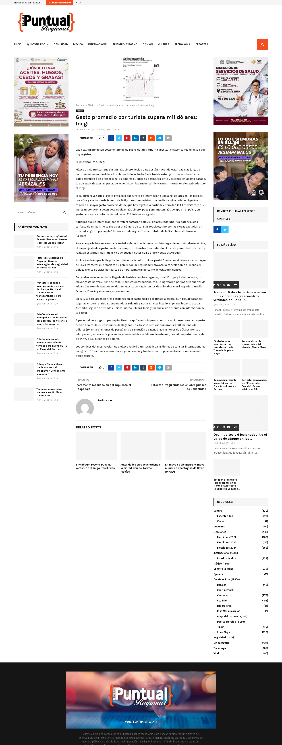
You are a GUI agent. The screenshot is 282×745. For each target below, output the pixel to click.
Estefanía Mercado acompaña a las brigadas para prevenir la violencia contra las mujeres (51, 319)
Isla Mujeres (224, 605)
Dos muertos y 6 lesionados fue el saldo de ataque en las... (240, 437)
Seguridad (61, 44)
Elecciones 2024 (227, 547)
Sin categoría (221, 643)
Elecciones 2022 (226, 542)
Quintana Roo (36, 44)
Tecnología (182, 44)
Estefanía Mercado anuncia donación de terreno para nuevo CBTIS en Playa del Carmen (51, 344)
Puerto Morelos (226, 621)
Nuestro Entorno (125, 44)
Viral (216, 653)
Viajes (220, 521)
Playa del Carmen (227, 616)
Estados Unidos (226, 558)
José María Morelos (228, 611)
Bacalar (221, 584)
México (78, 44)
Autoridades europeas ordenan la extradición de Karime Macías (140, 468)
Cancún (221, 590)
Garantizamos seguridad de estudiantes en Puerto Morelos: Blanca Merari (51, 239)
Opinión (148, 44)
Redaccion (85, 129)
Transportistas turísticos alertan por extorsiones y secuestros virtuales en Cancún (239, 296)
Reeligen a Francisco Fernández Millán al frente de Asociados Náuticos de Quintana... (226, 484)
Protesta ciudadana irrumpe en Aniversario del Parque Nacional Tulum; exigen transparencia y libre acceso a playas (50, 291)
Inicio (18, 44)
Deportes (202, 44)
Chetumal (222, 595)
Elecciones (219, 532)
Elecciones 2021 (226, 537)
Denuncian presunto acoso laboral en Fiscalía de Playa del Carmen (225, 384)
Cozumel (222, 600)
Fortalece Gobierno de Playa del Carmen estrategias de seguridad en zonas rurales (52, 262)
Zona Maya (223, 632)
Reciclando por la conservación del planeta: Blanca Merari (255, 344)
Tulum (220, 627)
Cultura (163, 44)
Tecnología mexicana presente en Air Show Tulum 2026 (49, 392)
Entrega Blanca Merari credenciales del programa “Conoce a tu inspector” (50, 369)
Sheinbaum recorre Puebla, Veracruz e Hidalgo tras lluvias (95, 466)
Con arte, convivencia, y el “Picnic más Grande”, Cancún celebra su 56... (254, 384)
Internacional (98, 44)
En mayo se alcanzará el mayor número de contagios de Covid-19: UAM (185, 468)
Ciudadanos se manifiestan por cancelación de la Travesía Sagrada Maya (223, 347)
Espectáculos (225, 516)
